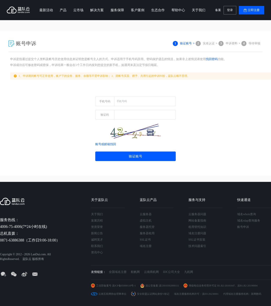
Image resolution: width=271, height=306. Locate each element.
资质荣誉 (97, 227)
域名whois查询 (246, 214)
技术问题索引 (197, 246)
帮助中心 (178, 10)
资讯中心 (97, 252)
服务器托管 (147, 227)
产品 (63, 10)
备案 (218, 10)
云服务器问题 (197, 214)
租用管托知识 (197, 227)
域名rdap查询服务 (248, 220)
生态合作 (158, 10)
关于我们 (198, 10)
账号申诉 (243, 227)
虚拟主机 (146, 220)
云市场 (78, 10)
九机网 (188, 272)
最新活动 (46, 10)
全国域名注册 (118, 272)
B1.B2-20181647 (226, 285)
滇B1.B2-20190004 (247, 285)
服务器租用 (147, 233)
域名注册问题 (197, 233)
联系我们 (97, 246)
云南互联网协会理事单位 (112, 293)
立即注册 (254, 10)
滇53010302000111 (169, 285)
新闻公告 (97, 233)
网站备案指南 (197, 220)
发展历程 (97, 220)
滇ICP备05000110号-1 (124, 285)
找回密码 (212, 59)
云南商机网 (151, 272)
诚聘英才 (97, 239)
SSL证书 (145, 239)
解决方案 (97, 10)
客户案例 (137, 10)
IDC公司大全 (171, 272)
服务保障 (117, 10)
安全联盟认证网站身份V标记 (153, 293)
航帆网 (135, 272)
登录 (230, 10)
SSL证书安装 (196, 239)
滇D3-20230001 (210, 293)
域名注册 (146, 246)
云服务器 (146, 214)
